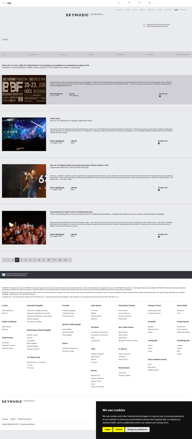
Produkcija (120, 54)
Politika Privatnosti (24, 432)
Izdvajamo (168, 10)
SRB (9, 3)
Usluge (134, 10)
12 (60, 273)
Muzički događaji (182, 54)
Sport (91, 54)
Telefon (13, 432)
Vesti (176, 10)
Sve (4, 54)
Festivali (150, 54)
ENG (4, 3)
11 (54, 273)
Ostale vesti (33, 54)
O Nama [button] (119, 10)
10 (49, 273)
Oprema (142, 10)
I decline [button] (118, 429)
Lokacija (5, 432)
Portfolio (151, 10)
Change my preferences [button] (137, 429)
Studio (159, 10)
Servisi (127, 10)
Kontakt (183, 10)
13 (65, 273)
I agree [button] (107, 429)
